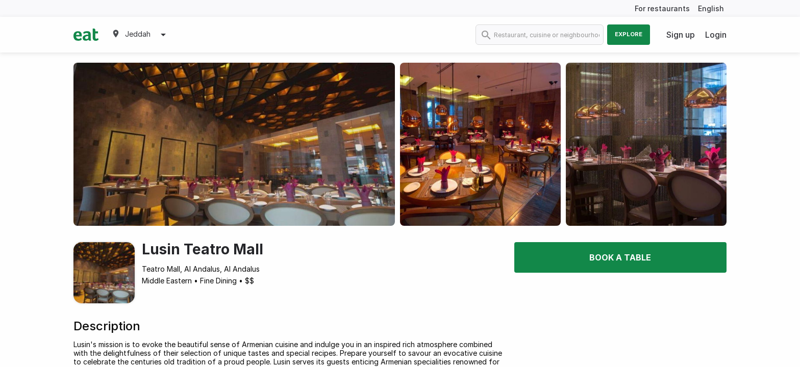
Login (716, 35)
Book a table (620, 257)
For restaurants (662, 8)
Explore (628, 34)
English (711, 8)
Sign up (680, 35)
